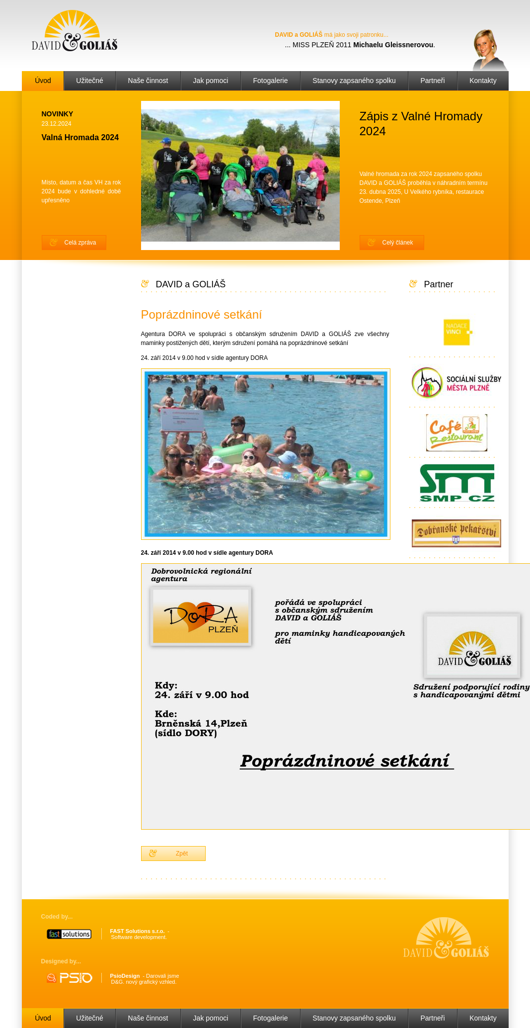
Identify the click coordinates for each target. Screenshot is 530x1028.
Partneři (432, 81)
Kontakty (482, 81)
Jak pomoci (210, 81)
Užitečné (89, 81)
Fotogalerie (270, 81)
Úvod (43, 81)
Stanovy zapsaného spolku (353, 81)
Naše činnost (148, 81)
